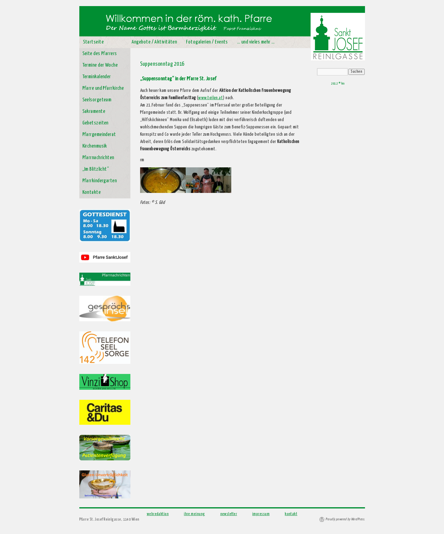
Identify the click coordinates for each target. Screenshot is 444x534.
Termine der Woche (100, 65)
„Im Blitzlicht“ (95, 169)
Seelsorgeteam (97, 100)
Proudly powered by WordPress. (345, 519)
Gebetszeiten (95, 123)
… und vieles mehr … (256, 42)
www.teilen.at (210, 98)
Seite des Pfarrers (99, 53)
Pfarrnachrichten (98, 157)
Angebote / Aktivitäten (154, 42)
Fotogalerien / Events (207, 42)
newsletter (228, 514)
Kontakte (91, 192)
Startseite (93, 42)
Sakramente (93, 111)
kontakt (291, 514)
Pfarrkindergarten (99, 180)
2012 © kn (337, 83)
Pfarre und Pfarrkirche (103, 88)
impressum (261, 514)
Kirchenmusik (94, 146)
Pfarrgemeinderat (99, 134)
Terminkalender (96, 76)
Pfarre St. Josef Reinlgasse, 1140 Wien (109, 520)
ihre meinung (194, 514)
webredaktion (158, 514)
